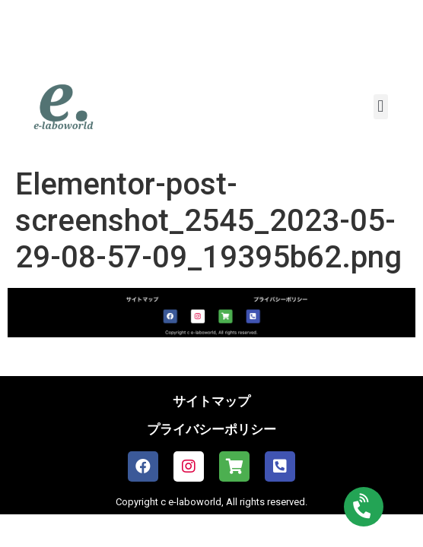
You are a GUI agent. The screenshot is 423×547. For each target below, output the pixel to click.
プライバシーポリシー (211, 429)
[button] (381, 106)
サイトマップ (211, 401)
